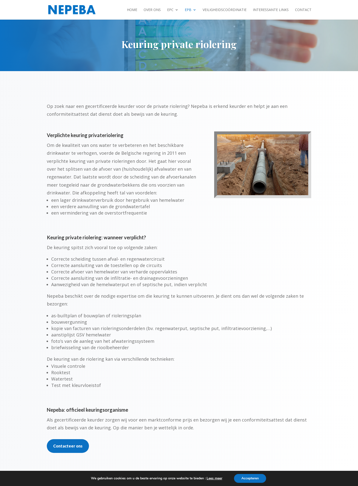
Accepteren (250, 478)
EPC (170, 10)
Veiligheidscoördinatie (225, 10)
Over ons (152, 10)
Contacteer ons (68, 446)
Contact (303, 10)
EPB (188, 10)
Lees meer (214, 478)
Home (132, 10)
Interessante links (271, 10)
